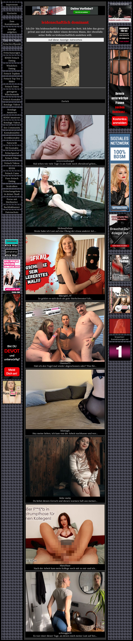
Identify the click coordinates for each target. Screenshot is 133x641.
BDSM (12, 168)
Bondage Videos (12, 104)
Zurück (65, 101)
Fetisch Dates (12, 86)
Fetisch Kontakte (12, 99)
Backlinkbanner (12, 207)
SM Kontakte (12, 147)
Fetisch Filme (12, 158)
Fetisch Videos (11, 163)
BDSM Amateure (12, 117)
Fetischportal (12, 153)
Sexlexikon (11, 186)
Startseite (12, 13)
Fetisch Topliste (12, 73)
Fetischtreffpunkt (12, 44)
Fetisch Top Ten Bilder (12, 80)
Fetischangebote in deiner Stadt (12, 192)
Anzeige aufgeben (12, 30)
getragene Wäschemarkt (12, 93)
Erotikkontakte (12, 137)
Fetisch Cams (12, 173)
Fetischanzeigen (12, 52)
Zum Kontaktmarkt (12, 22)
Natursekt (12, 142)
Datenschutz (12, 212)
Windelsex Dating (11, 67)
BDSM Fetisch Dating (12, 59)
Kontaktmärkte (12, 132)
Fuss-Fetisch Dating (11, 180)
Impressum (12, 4)
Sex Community (12, 127)
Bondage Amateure (12, 111)
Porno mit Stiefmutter (12, 200)
